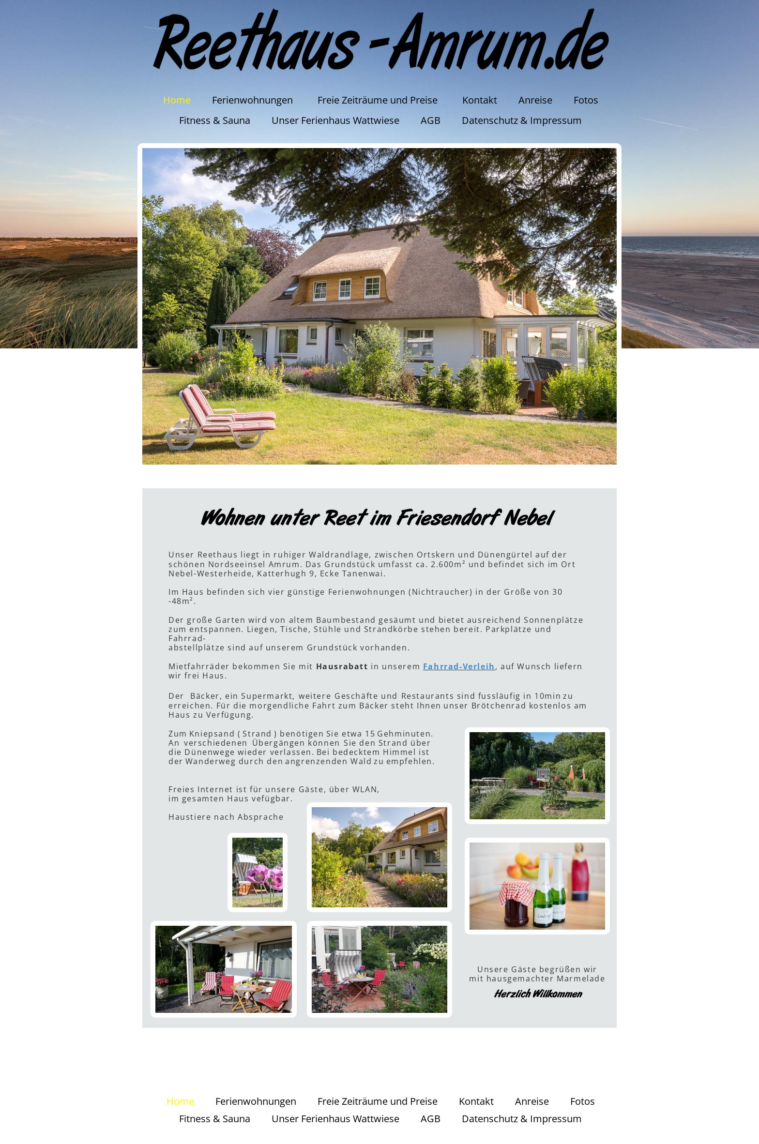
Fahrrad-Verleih (459, 666)
